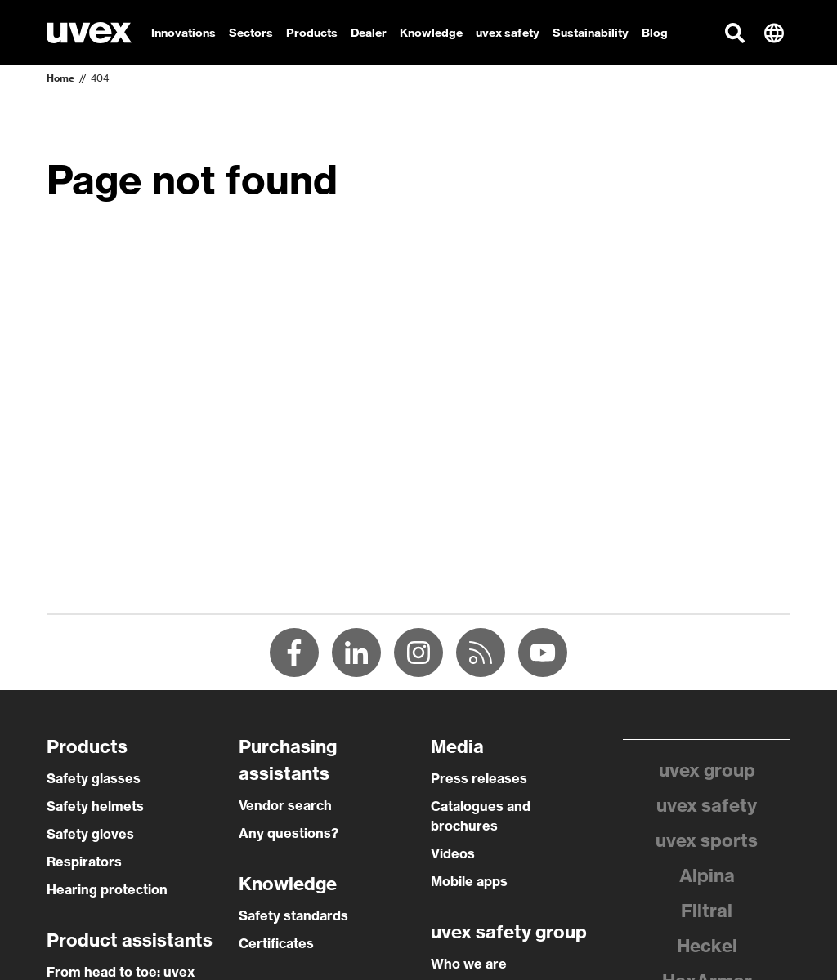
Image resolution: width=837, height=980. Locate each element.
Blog (655, 32)
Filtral (706, 910)
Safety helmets (95, 806)
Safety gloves (90, 834)
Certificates (276, 943)
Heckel (707, 945)
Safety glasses (94, 778)
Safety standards (293, 915)
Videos (453, 853)
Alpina (707, 875)
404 (100, 78)
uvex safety (706, 805)
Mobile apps (469, 881)
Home (60, 78)
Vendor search (285, 805)
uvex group (707, 770)
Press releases (479, 778)
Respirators (84, 861)
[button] (734, 32)
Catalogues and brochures (480, 816)
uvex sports (707, 840)
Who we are (469, 964)
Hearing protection (107, 889)
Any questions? (288, 833)
